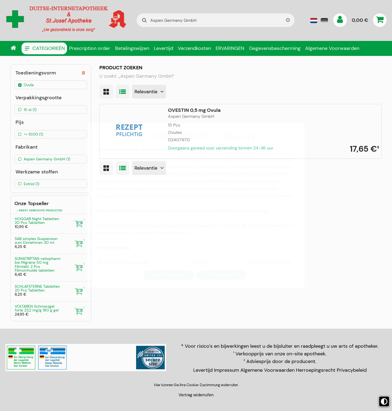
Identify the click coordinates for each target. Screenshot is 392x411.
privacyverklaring (194, 211)
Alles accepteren (221, 275)
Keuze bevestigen (168, 275)
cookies (260, 211)
